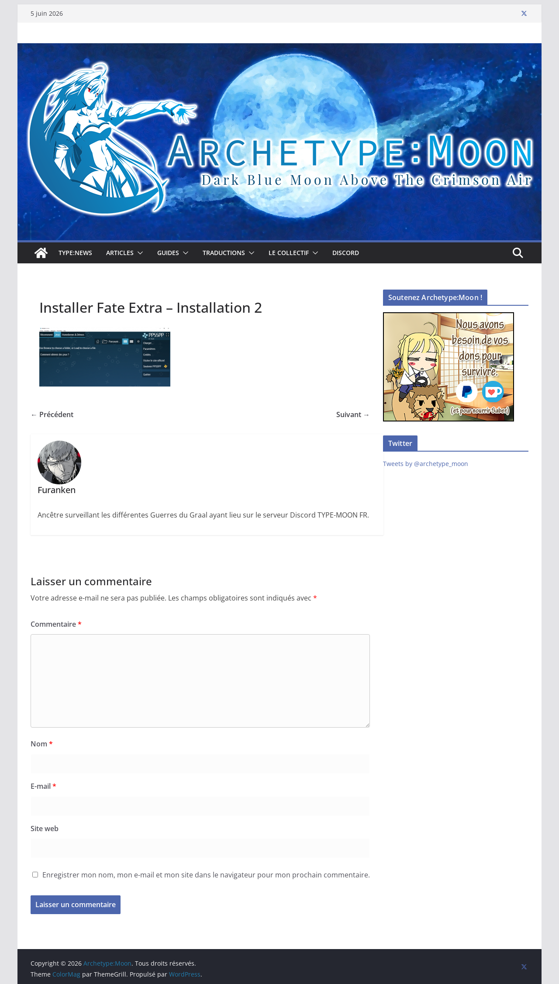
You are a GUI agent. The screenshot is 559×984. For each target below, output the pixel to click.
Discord (345, 253)
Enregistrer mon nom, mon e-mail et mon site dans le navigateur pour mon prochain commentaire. (206, 875)
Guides (168, 253)
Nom (42, 744)
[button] (138, 253)
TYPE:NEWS (75, 253)
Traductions (224, 253)
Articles (120, 253)
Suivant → (353, 414)
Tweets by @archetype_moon (425, 463)
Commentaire (56, 624)
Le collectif (289, 253)
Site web (45, 828)
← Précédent (52, 414)
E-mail (43, 786)
